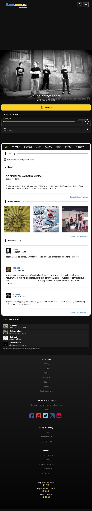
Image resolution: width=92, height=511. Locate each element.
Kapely (46, 364)
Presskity (46, 432)
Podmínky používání (46, 464)
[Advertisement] (46, 29)
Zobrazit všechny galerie (79, 236)
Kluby (46, 382)
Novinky (16, 147)
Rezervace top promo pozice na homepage (46, 405)
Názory (48, 147)
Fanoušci (46, 377)
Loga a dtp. (46, 473)
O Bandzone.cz (46, 469)
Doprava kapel (46, 441)
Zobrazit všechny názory (79, 312)
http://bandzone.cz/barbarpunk (24, 280)
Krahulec (16, 294)
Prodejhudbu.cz (46, 437)
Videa (58, 147)
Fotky (68, 147)
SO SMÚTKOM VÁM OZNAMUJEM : (24, 176)
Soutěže (46, 387)
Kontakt (46, 460)
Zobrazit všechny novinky (79, 197)
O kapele (28, 147)
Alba (38, 147)
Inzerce (46, 410)
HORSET (16, 268)
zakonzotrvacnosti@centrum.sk (20, 160)
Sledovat (46, 107)
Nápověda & (46, 455)
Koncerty (79, 147)
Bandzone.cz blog (46, 391)
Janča (15, 250)
